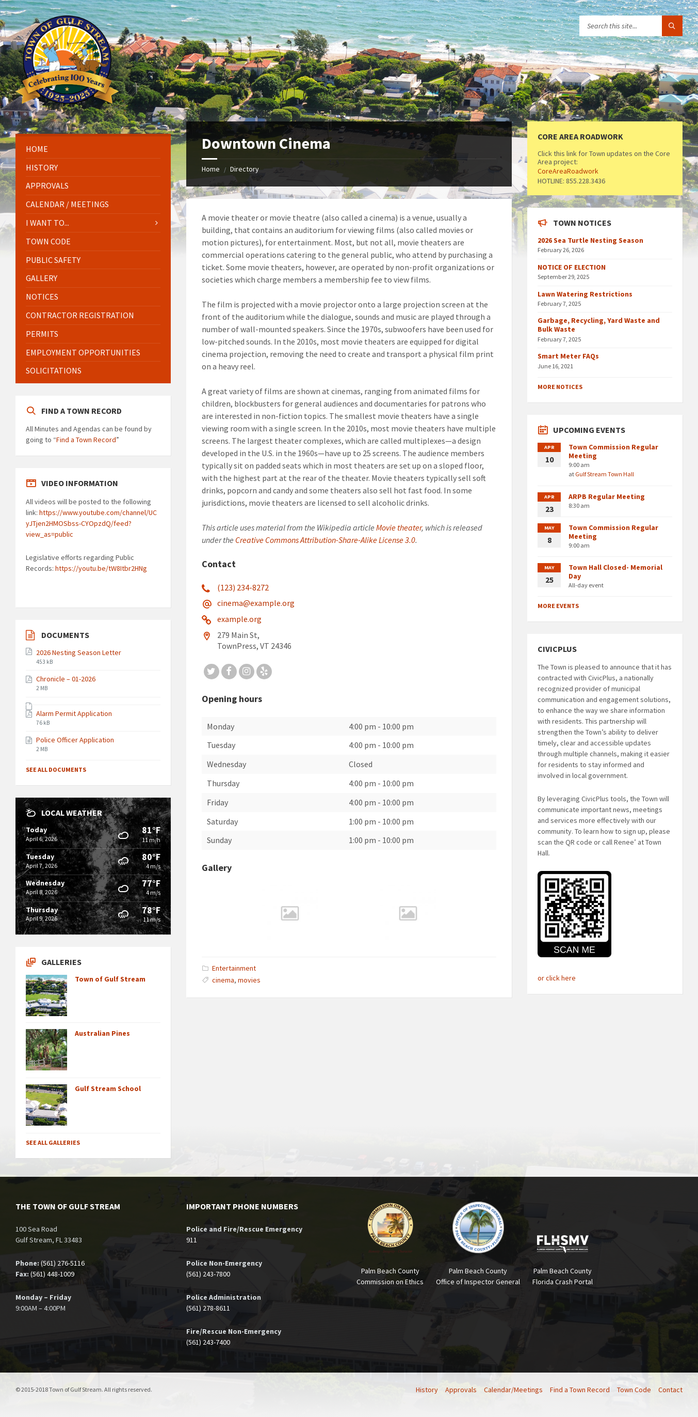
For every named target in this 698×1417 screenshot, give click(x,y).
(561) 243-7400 (208, 1342)
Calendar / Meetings (67, 204)
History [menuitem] (427, 1389)
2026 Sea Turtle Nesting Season (590, 240)
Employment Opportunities (83, 352)
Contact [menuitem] (670, 1389)
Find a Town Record (86, 439)
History (42, 167)
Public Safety (53, 260)
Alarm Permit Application (74, 713)
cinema (223, 980)
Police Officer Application (75, 739)
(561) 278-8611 (208, 1308)
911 (191, 1239)
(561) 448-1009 (52, 1274)
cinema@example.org (256, 603)
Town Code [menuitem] (634, 1389)
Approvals (47, 185)
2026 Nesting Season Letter (78, 652)
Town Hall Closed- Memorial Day (615, 572)
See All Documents (56, 769)
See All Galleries (53, 1142)
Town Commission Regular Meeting (613, 451)
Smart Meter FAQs (568, 356)
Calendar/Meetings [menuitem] (513, 1389)
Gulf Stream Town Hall (604, 474)
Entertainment (234, 968)
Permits (42, 334)
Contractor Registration (80, 315)
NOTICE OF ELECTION (572, 267)
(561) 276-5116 (63, 1263)
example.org (239, 619)
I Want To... (47, 222)
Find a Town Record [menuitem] (580, 1389)
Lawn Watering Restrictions (585, 294)
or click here (557, 978)
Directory (244, 169)
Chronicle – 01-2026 (65, 678)
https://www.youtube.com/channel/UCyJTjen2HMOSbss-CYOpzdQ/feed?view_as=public (91, 523)
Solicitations (54, 370)
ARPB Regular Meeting (607, 496)
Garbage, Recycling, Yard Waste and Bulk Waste (599, 325)
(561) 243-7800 (208, 1274)
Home (211, 169)
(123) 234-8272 (243, 587)
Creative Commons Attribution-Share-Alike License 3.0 (325, 540)
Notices (42, 296)
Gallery (41, 278)
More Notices (560, 387)
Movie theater (398, 527)
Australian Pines (102, 1033)
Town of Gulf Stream (110, 979)
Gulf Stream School (108, 1088)
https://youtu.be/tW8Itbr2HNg (101, 568)
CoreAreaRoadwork (568, 171)
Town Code (48, 241)
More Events (558, 606)
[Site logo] (67, 101)
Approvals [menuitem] (461, 1389)
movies (249, 980)
